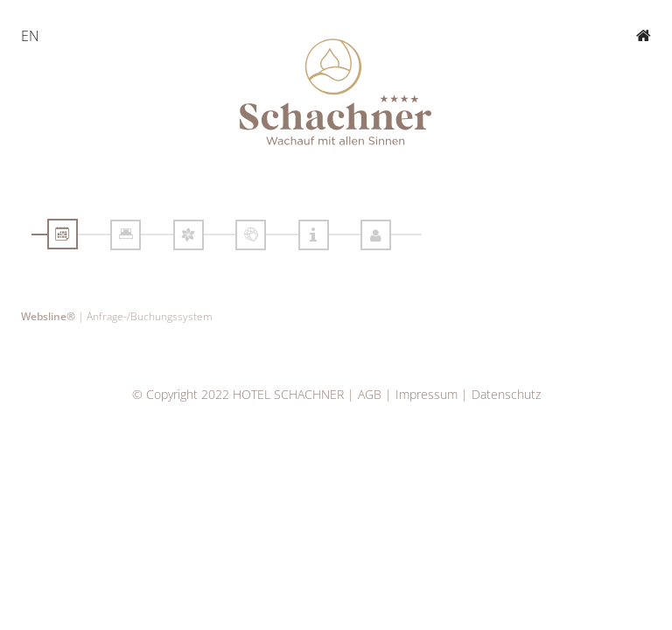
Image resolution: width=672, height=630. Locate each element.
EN (30, 36)
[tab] (62, 234)
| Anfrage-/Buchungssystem (117, 316)
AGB (370, 394)
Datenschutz (506, 394)
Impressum (427, 394)
